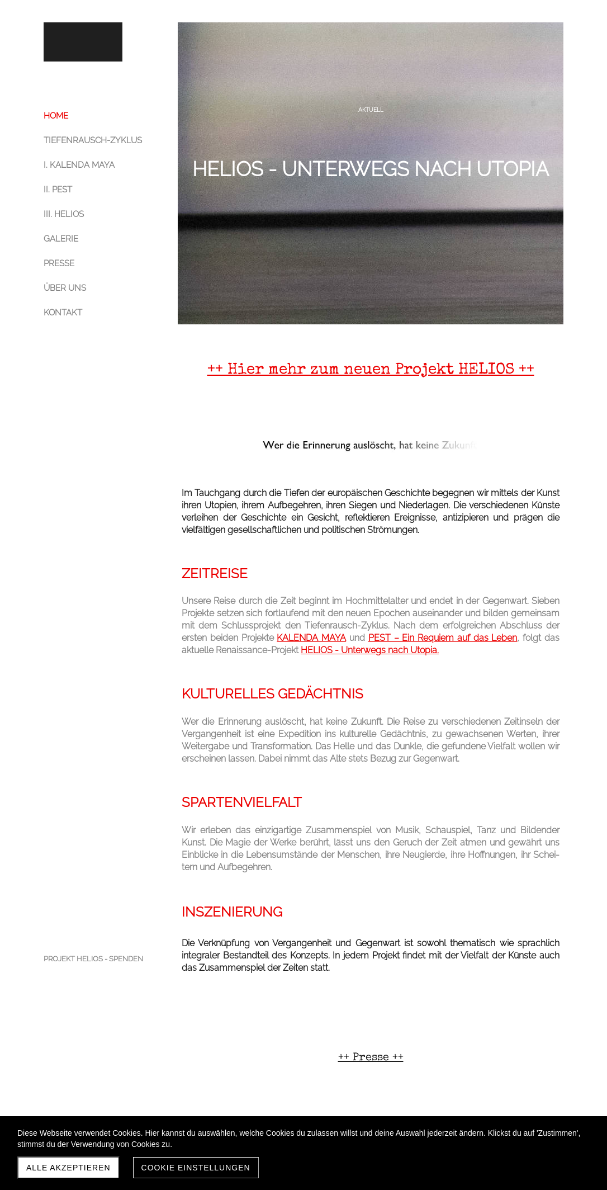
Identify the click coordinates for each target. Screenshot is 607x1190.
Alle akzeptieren (68, 1167)
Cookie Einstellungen (195, 1167)
